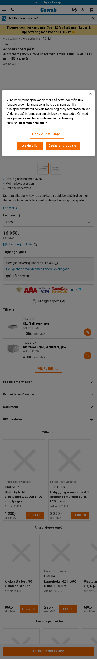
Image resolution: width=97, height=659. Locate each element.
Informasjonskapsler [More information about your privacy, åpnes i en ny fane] (34, 123)
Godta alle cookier (63, 145)
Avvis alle (30, 145)
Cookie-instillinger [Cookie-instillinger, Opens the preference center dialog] (47, 134)
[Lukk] (90, 94)
